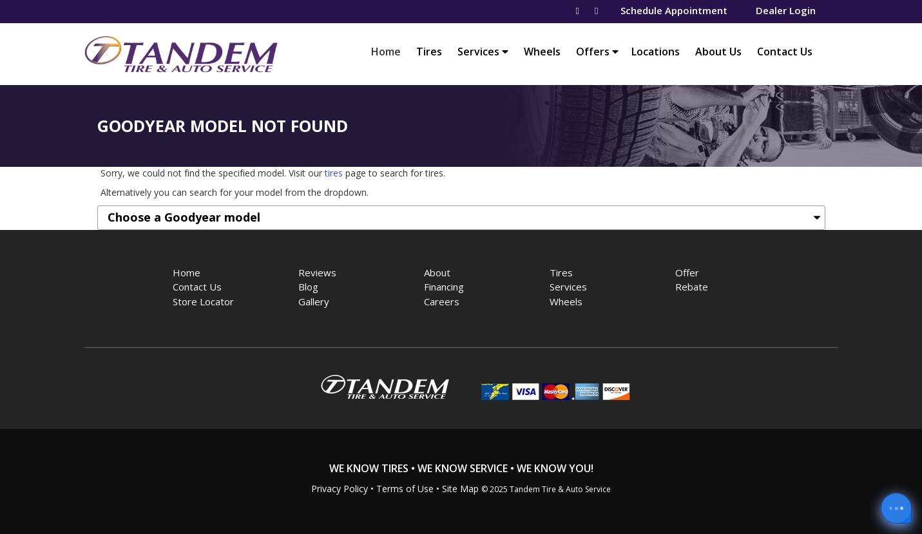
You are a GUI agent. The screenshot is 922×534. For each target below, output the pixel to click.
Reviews (317, 272)
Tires (429, 51)
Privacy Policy (339, 488)
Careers (441, 301)
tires (334, 173)
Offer (687, 272)
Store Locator (203, 301)
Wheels (542, 51)
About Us (718, 51)
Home (389, 51)
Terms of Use (405, 488)
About (437, 272)
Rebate (691, 286)
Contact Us (784, 51)
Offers (597, 51)
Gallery (313, 301)
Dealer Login (786, 10)
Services (482, 51)
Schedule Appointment (673, 10)
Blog (308, 286)
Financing (444, 286)
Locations (655, 51)
